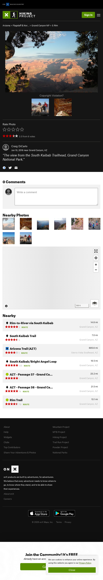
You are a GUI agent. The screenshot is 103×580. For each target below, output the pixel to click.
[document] (72, 565)
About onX (9, 493)
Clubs (6, 442)
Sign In (88, 14)
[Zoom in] (95, 264)
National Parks (60, 452)
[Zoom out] (95, 269)
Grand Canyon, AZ (38, 150)
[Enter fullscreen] (95, 251)
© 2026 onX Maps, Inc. (42, 522)
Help (6, 432)
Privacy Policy (85, 563)
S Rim (55, 25)
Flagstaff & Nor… (21, 25)
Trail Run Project (61, 442)
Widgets (8, 437)
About (7, 427)
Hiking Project (60, 437)
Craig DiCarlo (19, 146)
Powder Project (60, 447)
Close (72, 569)
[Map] (51, 278)
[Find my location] (95, 257)
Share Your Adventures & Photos (20, 452)
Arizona (6, 25)
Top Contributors (12, 447)
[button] (4, 167)
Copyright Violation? (51, 95)
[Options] (94, 303)
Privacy (68, 522)
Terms (59, 522)
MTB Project (59, 432)
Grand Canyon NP (40, 25)
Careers (8, 498)
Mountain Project (61, 427)
